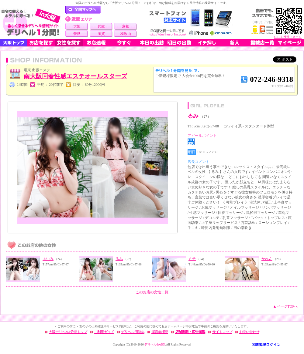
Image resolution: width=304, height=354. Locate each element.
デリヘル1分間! (154, 344)
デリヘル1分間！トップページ (83, 10)
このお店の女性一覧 (152, 292)
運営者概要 (159, 332)
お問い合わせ (249, 332)
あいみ (48, 259)
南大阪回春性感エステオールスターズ (75, 76)
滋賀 (101, 34)
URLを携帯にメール (288, 37)
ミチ (192, 259)
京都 (125, 26)
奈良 (77, 34)
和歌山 (125, 34)
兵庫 (101, 26)
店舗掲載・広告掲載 (190, 332)
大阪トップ (13, 42)
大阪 (77, 26)
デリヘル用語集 (132, 332)
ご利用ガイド (104, 332)
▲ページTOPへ (285, 306)
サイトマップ (222, 332)
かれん (266, 259)
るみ (119, 259)
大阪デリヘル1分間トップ (68, 332)
